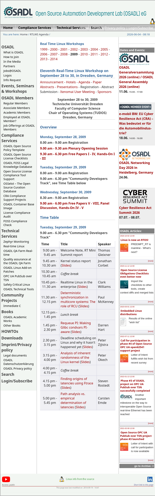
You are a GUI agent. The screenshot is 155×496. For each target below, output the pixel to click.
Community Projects (12, 297)
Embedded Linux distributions (131, 312)
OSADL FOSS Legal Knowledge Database (17, 165)
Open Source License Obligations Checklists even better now (134, 273)
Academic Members (16, 112)
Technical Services (10, 233)
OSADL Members (17, 98)
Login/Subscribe (141, 28)
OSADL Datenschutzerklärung (18, 362)
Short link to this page (143, 484)
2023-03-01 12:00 (127, 307)
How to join (11, 57)
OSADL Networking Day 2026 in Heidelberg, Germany (136, 166)
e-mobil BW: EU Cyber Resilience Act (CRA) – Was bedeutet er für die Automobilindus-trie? (136, 121)
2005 (104, 49)
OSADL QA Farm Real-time (18, 253)
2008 (64, 54)
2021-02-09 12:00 (127, 428)
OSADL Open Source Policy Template (17, 148)
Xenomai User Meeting (77, 92)
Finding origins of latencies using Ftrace (77, 381)
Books (7, 311)
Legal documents (15, 355)
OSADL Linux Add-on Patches (17, 269)
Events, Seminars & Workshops (17, 88)
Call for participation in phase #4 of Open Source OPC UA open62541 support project (136, 345)
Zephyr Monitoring (16, 241)
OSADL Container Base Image (18, 206)
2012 (104, 54)
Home (84, 28)
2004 (94, 49)
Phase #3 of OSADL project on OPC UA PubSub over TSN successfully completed (135, 385)
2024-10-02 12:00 (127, 236)
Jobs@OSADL (12, 71)
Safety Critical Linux (16, 284)
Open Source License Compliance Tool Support (17, 175)
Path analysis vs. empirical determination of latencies (73, 400)
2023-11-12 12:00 (127, 266)
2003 (84, 49)
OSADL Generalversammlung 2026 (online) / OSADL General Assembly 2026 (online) (136, 75)
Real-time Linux (13, 246)
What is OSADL (13, 52)
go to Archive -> (144, 465)
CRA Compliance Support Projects (14, 198)
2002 (74, 49)
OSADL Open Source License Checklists (17, 156)
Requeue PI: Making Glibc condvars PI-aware (76, 327)
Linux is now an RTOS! (134, 240)
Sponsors (104, 92)
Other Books (11, 325)
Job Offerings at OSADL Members (19, 127)
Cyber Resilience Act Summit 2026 (135, 208)
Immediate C (12, 306)
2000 (54, 49)
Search (7, 374)
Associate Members (16, 108)
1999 (44, 49)
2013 (44, 59)
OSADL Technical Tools (18, 289)
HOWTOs (9, 331)
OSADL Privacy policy (17, 368)
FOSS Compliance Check (15, 223)
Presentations (67, 87)
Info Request (12, 80)
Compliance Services (12, 137)
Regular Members (15, 103)
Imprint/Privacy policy (108, 28)
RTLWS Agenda (39, 34)
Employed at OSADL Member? (16, 119)
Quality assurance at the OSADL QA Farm (17, 261)
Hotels (71, 82)
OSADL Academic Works (15, 319)
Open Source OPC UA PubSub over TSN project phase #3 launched (136, 436)
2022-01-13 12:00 (127, 377)
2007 (54, 54)
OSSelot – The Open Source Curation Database (16, 187)
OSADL (7, 47)
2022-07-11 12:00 (127, 336)
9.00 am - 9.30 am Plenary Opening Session (74, 148)
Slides (66, 265)
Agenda (84, 82)
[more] (150, 261)
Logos (7, 75)
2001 (64, 49)
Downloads (12, 338)
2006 (44, 54)
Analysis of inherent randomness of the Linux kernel (75, 357)
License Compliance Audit (16, 214)
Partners (9, 66)
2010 (84, 54)
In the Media (12, 61)
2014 (54, 59)
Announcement (51, 82)
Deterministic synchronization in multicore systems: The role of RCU (78, 299)
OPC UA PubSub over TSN (17, 278)
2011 (94, 54)
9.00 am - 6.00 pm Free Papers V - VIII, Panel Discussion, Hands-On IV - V (74, 205)
